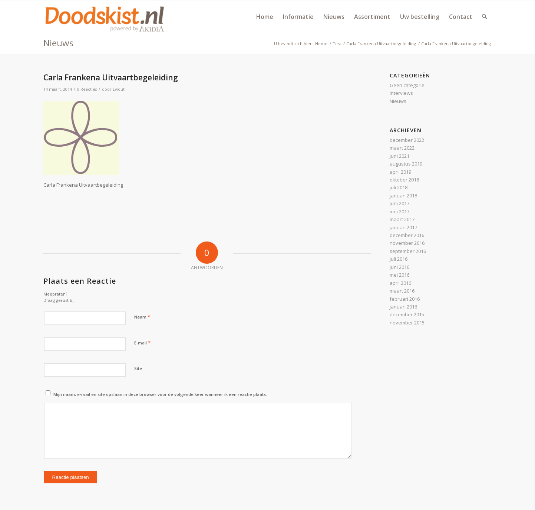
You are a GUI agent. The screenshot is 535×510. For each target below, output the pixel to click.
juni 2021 (399, 156)
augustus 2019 (406, 163)
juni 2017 (399, 203)
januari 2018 (403, 195)
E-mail (142, 342)
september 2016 (408, 251)
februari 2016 (405, 299)
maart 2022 (402, 147)
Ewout (119, 89)
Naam (142, 316)
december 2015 (407, 314)
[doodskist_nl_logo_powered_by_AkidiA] (104, 16)
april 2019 (400, 172)
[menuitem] (264, 16)
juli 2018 (398, 187)
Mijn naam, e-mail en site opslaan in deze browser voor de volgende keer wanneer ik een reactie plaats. (160, 394)
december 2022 (407, 140)
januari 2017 (403, 227)
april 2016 (400, 283)
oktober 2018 (404, 179)
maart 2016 (402, 290)
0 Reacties (87, 89)
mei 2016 (399, 274)
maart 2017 (402, 219)
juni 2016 (399, 267)
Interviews (401, 93)
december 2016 (407, 235)
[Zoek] (484, 16)
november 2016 (407, 243)
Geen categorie (407, 85)
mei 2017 (399, 211)
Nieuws (58, 43)
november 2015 (407, 322)
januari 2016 (403, 306)
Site (138, 368)
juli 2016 (398, 259)
